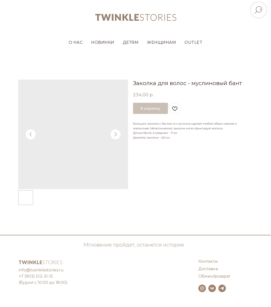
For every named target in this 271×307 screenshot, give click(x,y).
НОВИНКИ (102, 42)
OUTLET (193, 42)
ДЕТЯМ (131, 42)
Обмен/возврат (214, 276)
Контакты (208, 261)
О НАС (76, 42)
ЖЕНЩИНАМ (161, 42)
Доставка (208, 268)
